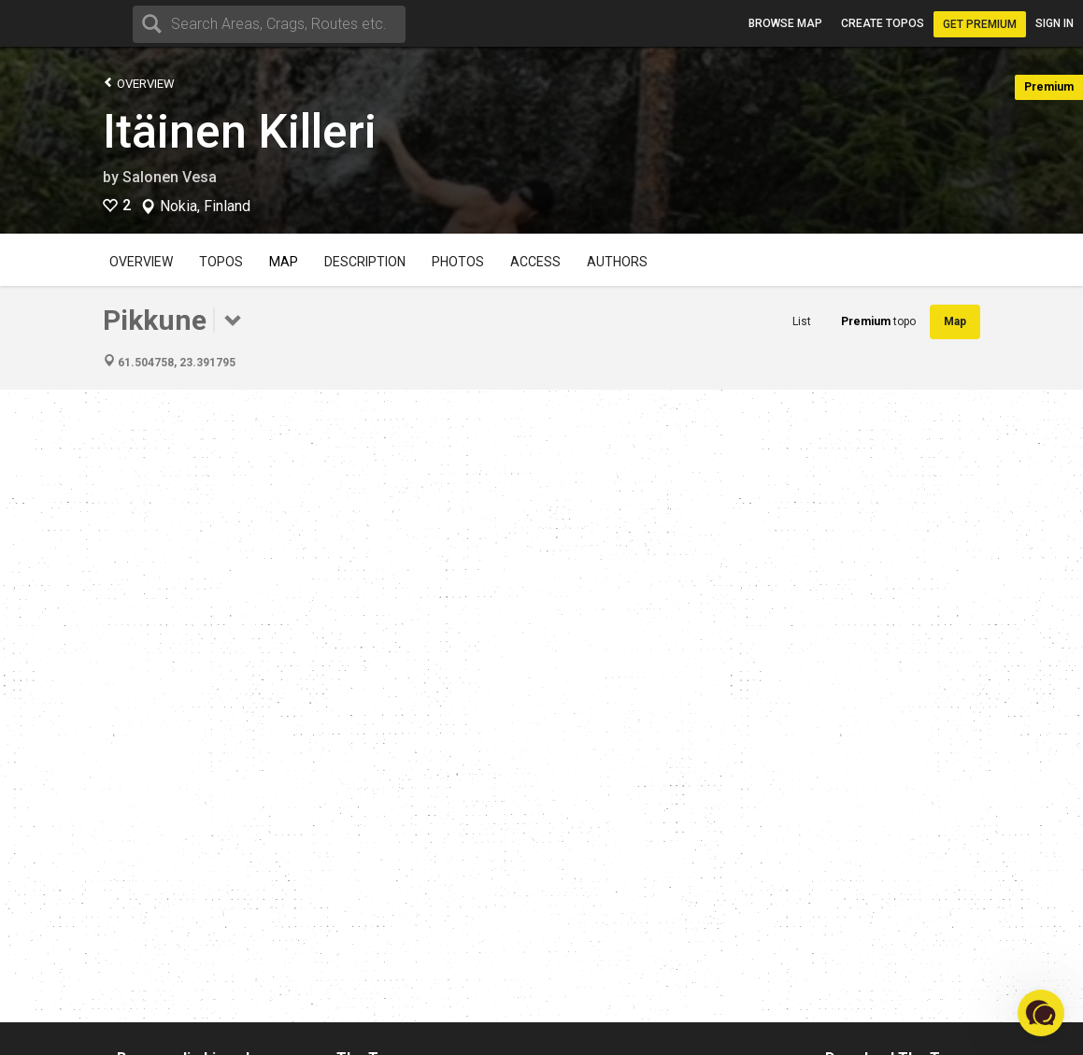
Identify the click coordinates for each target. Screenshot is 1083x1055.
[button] (1041, 1013)
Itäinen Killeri (240, 132)
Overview (139, 83)
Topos (221, 261)
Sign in (1054, 23)
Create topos (882, 23)
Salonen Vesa (169, 177)
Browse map (785, 23)
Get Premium (980, 24)
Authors (617, 261)
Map (283, 261)
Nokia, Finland (205, 206)
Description (365, 261)
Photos (458, 261)
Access (535, 261)
